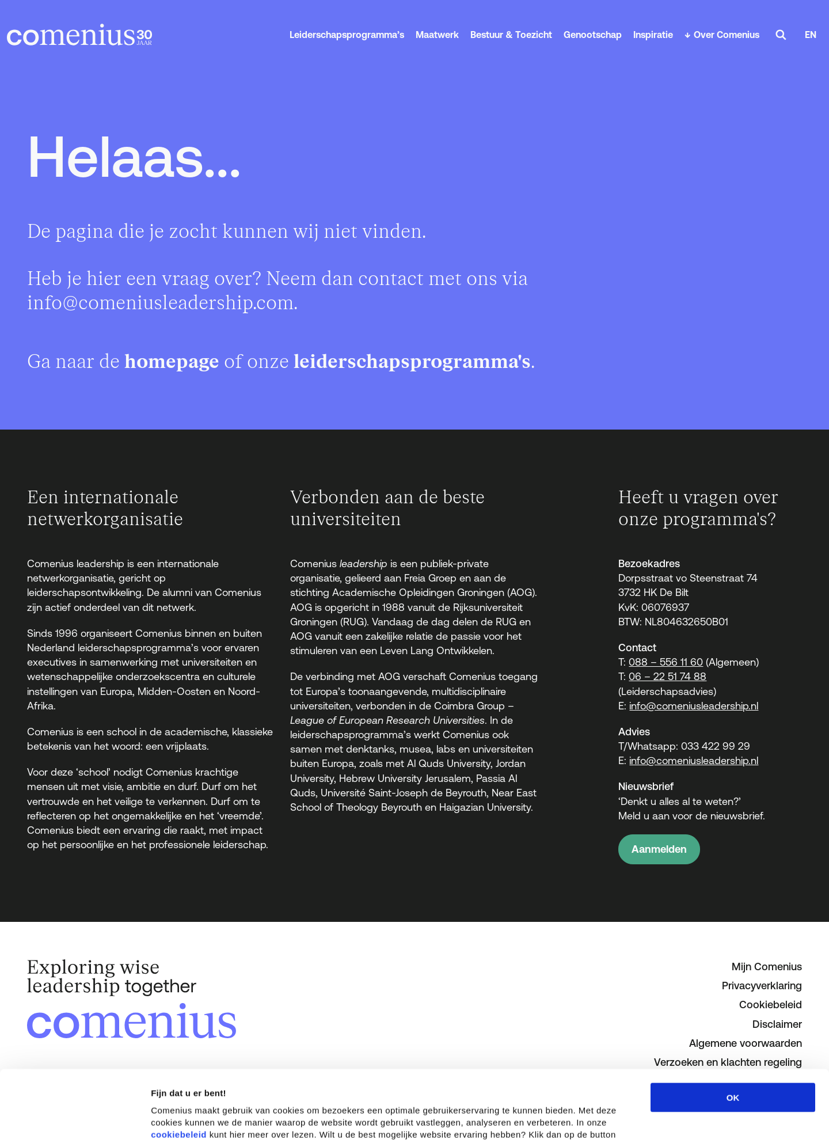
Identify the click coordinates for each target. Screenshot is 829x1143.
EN (810, 34)
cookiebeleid (179, 1063)
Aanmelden (659, 849)
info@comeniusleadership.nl (693, 706)
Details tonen (622, 1120)
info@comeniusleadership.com (160, 303)
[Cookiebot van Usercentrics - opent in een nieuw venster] (74, 1120)
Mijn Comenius (767, 966)
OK (733, 1026)
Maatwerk (437, 34)
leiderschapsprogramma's (412, 362)
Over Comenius (726, 34)
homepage (171, 362)
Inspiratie (653, 34)
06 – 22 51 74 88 (667, 676)
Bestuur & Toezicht (511, 34)
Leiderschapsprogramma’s (347, 34)
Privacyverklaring (762, 985)
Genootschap (593, 34)
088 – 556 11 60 (666, 662)
